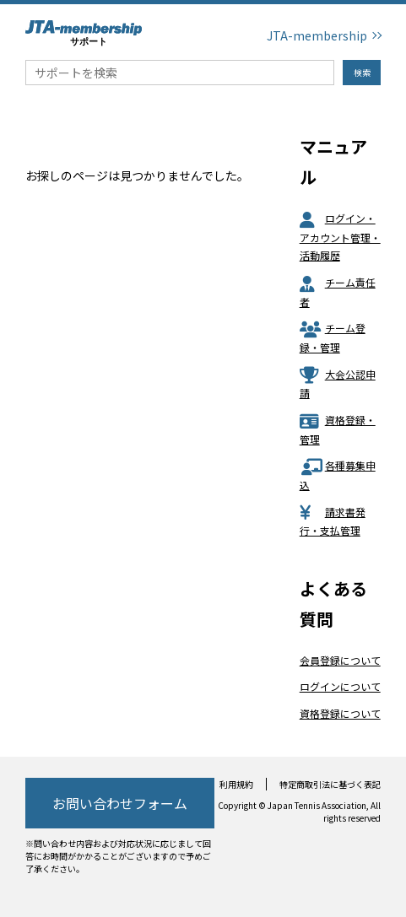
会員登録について (340, 660)
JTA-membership (317, 35)
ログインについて (340, 686)
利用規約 (236, 784)
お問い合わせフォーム (119, 803)
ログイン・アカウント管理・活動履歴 (340, 236)
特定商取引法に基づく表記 (330, 784)
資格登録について (340, 713)
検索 (362, 72)
